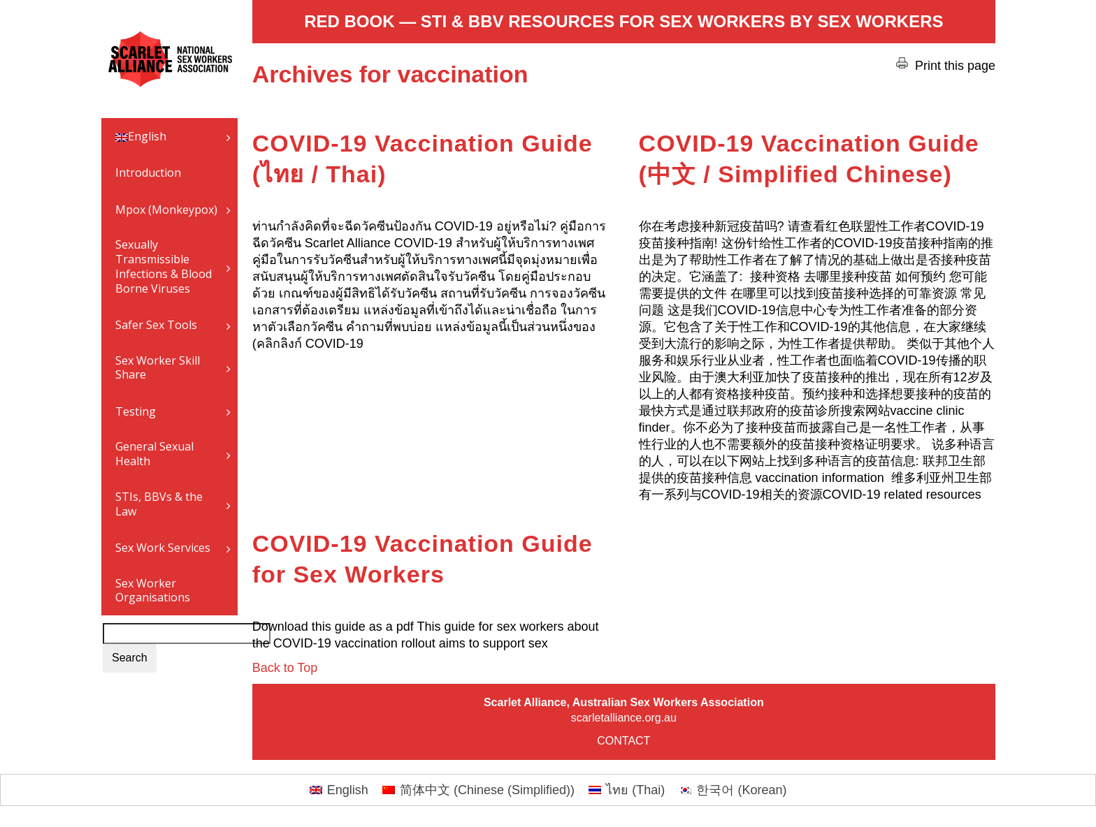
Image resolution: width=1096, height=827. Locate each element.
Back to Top (285, 668)
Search (129, 658)
